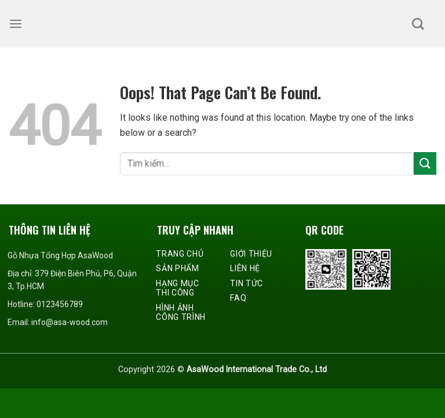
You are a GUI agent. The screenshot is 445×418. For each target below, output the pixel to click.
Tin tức (246, 283)
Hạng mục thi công (177, 288)
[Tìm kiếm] (417, 24)
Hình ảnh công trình (181, 312)
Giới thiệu (251, 253)
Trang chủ (179, 253)
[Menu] (16, 24)
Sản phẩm (177, 268)
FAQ (238, 297)
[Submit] (425, 163)
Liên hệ (245, 268)
